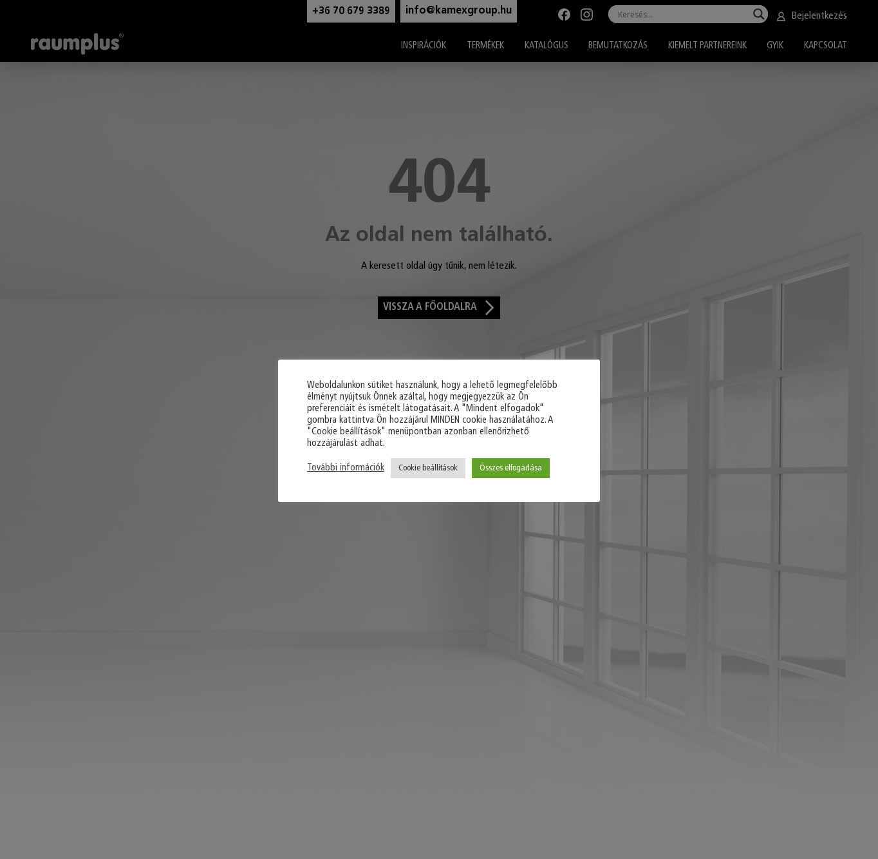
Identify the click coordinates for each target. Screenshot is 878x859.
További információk (345, 468)
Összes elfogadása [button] (511, 468)
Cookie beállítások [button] (428, 468)
